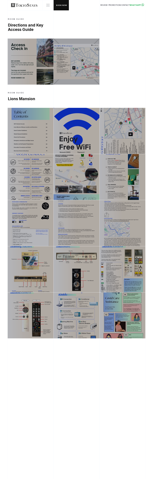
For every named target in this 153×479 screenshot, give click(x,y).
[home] (22, 5)
